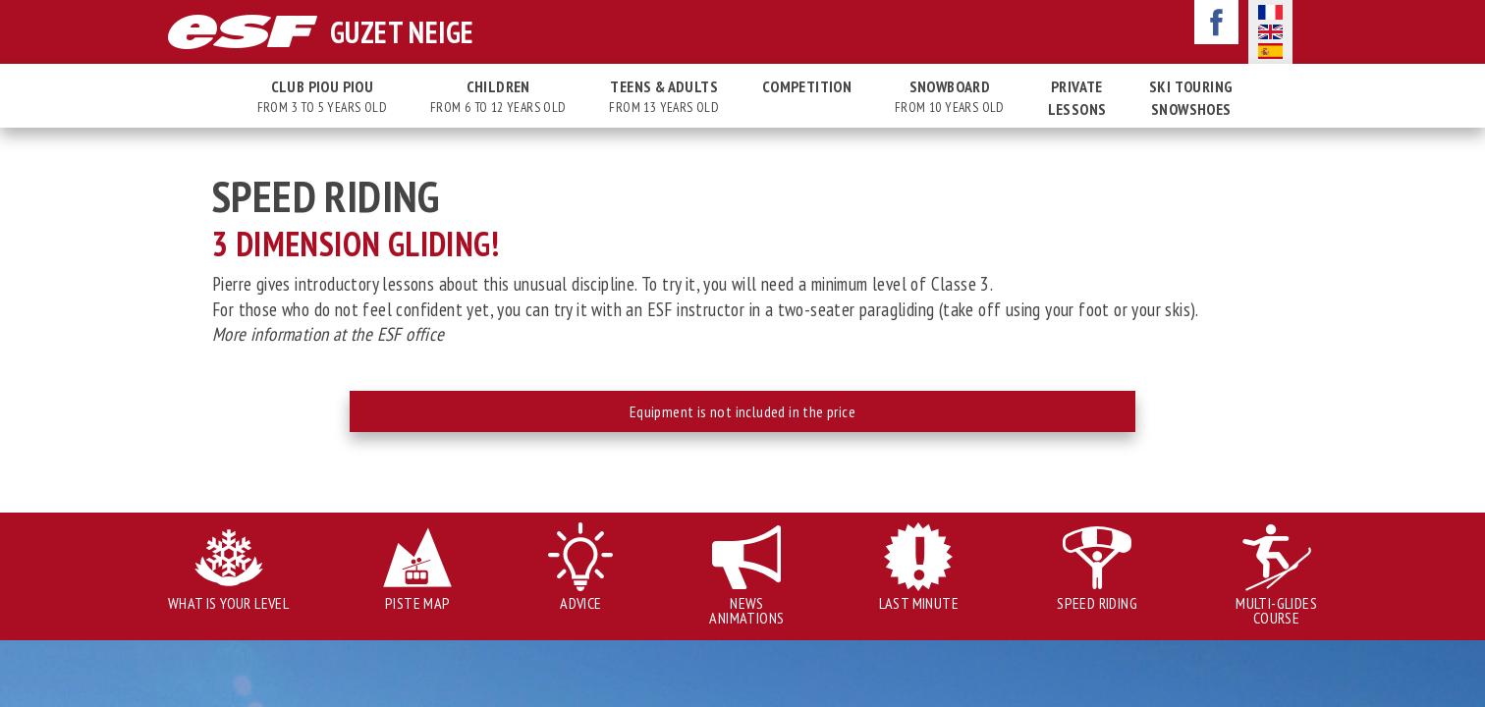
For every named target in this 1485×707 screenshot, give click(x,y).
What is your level (228, 603)
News (746, 610)
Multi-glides (1276, 610)
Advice (580, 603)
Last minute (919, 603)
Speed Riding (1097, 603)
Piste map (418, 603)
